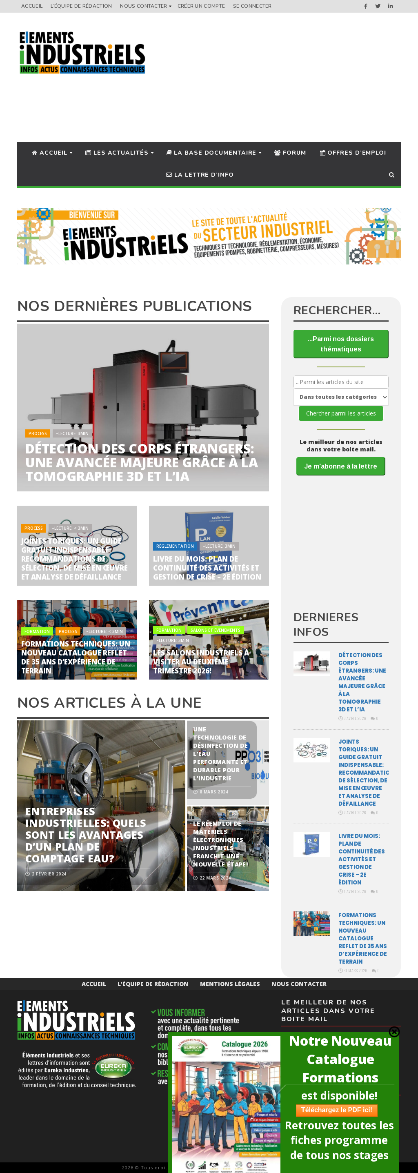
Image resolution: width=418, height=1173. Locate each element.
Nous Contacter (143, 6)
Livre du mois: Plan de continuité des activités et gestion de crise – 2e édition (207, 568)
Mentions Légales (230, 984)
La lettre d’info (199, 175)
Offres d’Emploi (353, 153)
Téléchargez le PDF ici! (336, 1109)
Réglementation (175, 546)
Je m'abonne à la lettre (341, 466)
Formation (37, 631)
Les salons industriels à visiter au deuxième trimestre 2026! (201, 661)
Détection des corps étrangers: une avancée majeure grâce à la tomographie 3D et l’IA (141, 462)
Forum (290, 153)
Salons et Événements (215, 630)
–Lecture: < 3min (70, 528)
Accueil (31, 6)
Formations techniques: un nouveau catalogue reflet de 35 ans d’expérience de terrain (75, 657)
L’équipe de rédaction (81, 6)
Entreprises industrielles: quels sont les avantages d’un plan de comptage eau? (85, 834)
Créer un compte (201, 6)
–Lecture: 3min (72, 433)
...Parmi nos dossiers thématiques (341, 344)
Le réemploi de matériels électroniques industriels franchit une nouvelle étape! (220, 844)
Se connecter (252, 6)
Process (38, 433)
